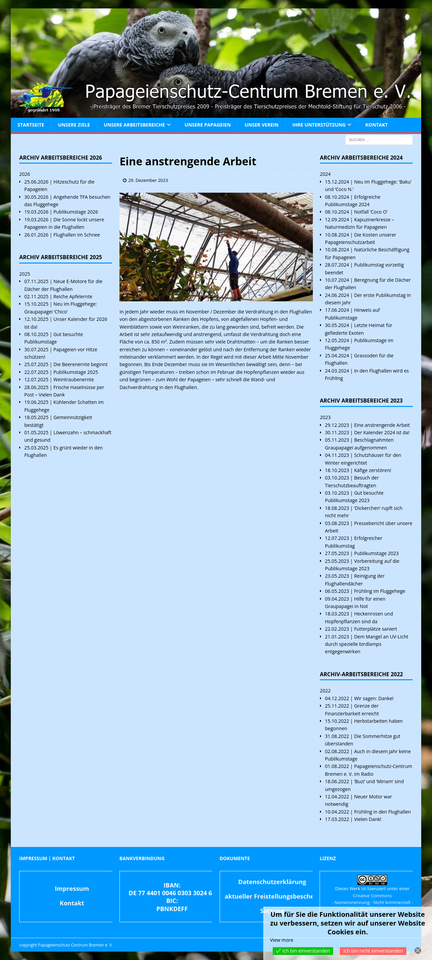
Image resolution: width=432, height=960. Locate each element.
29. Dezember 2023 (148, 180)
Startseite (31, 124)
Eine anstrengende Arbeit (382, 425)
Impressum (72, 888)
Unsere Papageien (208, 124)
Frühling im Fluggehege (379, 591)
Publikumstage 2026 (75, 212)
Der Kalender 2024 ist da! (381, 432)
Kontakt (376, 124)
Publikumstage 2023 (376, 553)
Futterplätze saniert (375, 629)
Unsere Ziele (74, 124)
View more (281, 940)
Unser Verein (261, 124)
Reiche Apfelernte (72, 296)
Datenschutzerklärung (272, 882)
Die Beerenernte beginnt (80, 364)
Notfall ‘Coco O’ (370, 212)
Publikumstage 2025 (75, 372)
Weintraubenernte (73, 379)
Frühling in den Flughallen (382, 811)
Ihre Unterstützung (319, 124)
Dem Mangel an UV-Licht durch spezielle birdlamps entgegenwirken (366, 644)
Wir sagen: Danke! (374, 698)
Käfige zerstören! (372, 470)
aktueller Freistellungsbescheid (272, 896)
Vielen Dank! (367, 819)
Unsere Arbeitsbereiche (134, 124)
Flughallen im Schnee (76, 234)
